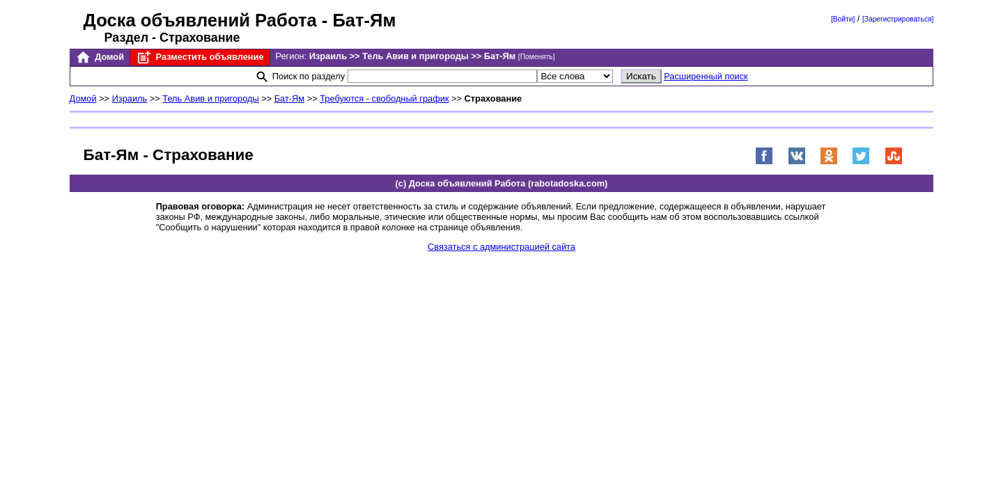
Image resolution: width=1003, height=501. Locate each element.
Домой (99, 57)
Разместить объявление (199, 57)
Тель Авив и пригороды (210, 98)
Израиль (130, 98)
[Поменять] (536, 57)
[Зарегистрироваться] (897, 19)
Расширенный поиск (706, 76)
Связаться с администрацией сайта (501, 246)
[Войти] (843, 19)
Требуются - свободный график (384, 98)
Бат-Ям (289, 98)
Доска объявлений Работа (200, 20)
